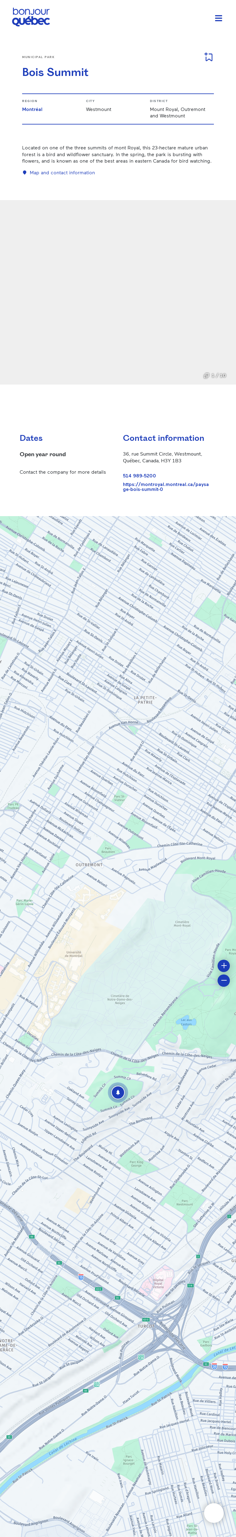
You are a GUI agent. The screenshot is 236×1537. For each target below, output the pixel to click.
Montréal (32, 109)
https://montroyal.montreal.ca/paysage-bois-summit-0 (166, 487)
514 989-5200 (139, 475)
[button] (118, 1092)
